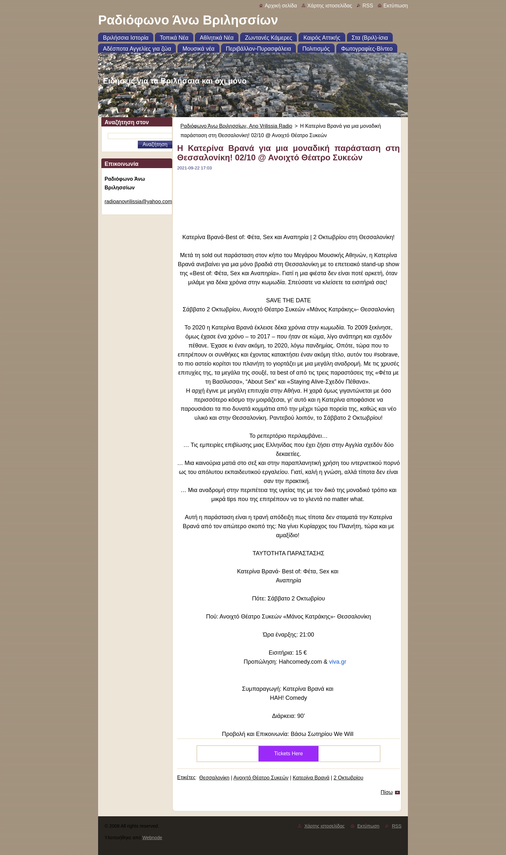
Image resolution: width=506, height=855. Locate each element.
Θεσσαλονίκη (214, 777)
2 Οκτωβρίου (348, 777)
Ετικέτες (186, 777)
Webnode (152, 837)
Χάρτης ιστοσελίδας (329, 5)
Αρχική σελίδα (281, 5)
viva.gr (337, 662)
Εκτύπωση (395, 5)
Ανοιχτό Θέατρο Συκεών (260, 777)
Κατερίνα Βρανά (311, 777)
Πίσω (387, 792)
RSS (367, 5)
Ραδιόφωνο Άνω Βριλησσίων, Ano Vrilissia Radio (236, 126)
